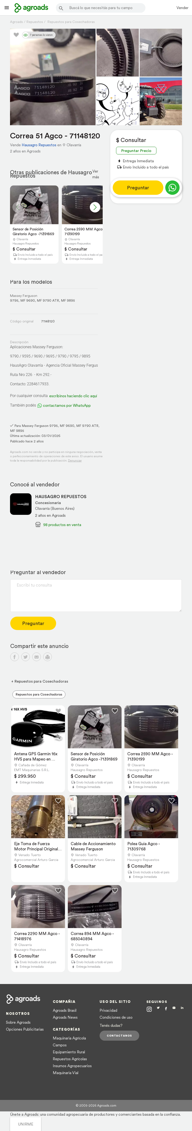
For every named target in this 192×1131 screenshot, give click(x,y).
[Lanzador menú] (6, 7)
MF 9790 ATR (48, 300)
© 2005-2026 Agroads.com (96, 1106)
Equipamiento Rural (69, 1051)
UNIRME (25, 1124)
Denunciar (75, 460)
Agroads (16, 22)
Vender (182, 7)
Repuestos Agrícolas (70, 1058)
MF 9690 (27, 300)
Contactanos (119, 1035)
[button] (95, 207)
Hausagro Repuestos (39, 144)
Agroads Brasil (64, 1010)
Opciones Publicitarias (25, 1029)
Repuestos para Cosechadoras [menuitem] (39, 694)
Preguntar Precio (136, 150)
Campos (60, 1045)
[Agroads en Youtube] (174, 1009)
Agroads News (65, 1017)
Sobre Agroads (18, 1022)
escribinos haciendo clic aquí (73, 395)
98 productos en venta (62, 524)
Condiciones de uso (116, 1017)
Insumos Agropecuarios (72, 1065)
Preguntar (138, 188)
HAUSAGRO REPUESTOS (60, 496)
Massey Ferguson (23, 296)
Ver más (95, 174)
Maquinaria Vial (65, 1072)
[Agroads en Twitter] (158, 1009)
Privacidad (108, 1010)
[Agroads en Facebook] (166, 1010)
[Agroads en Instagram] (149, 1009)
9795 (14, 300)
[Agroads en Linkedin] (182, 1009)
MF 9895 (68, 300)
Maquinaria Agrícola (69, 1038)
